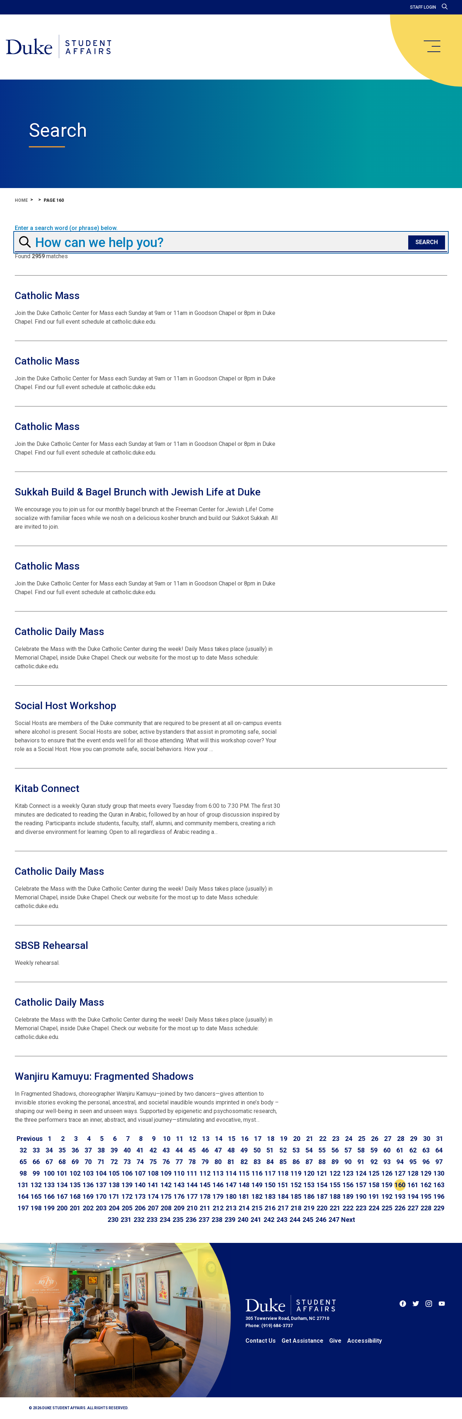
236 (191, 1219)
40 (127, 1150)
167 (62, 1196)
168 (75, 1196)
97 (439, 1162)
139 (127, 1185)
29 (413, 1138)
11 (179, 1138)
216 (270, 1208)
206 (140, 1208)
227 (412, 1208)
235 (178, 1219)
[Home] (58, 47)
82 (244, 1162)
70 (88, 1162)
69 (75, 1162)
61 (400, 1150)
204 (114, 1208)
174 (153, 1196)
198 (36, 1208)
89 (335, 1162)
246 (320, 1219)
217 (283, 1208)
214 (244, 1208)
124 (361, 1173)
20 (296, 1138)
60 (387, 1150)
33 (36, 1150)
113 (218, 1173)
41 (140, 1150)
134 (62, 1185)
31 (439, 1138)
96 (426, 1162)
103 (88, 1173)
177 (192, 1196)
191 (374, 1196)
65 (23, 1162)
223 (361, 1208)
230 (113, 1219)
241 (255, 1219)
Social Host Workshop (65, 706)
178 (205, 1196)
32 (23, 1150)
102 (75, 1173)
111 (192, 1173)
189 (348, 1196)
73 (127, 1162)
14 (218, 1138)
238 (217, 1219)
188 (335, 1196)
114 (231, 1173)
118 (283, 1173)
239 (230, 1219)
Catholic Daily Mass (59, 632)
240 (242, 1219)
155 (335, 1185)
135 (75, 1185)
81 (231, 1162)
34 (49, 1150)
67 (49, 1162)
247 (333, 1219)
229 (438, 1208)
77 (179, 1162)
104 (101, 1173)
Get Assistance (302, 1340)
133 (49, 1185)
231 (126, 1219)
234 (165, 1219)
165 (36, 1196)
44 (179, 1150)
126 (387, 1173)
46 (205, 1150)
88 (322, 1162)
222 (348, 1208)
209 (179, 1208)
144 (192, 1185)
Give (335, 1340)
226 (400, 1208)
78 (192, 1162)
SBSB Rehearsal (51, 945)
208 (166, 1208)
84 (270, 1162)
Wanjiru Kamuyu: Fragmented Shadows (104, 1076)
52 (283, 1150)
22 (322, 1138)
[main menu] (431, 46)
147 (231, 1185)
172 (127, 1196)
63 (426, 1150)
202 (88, 1208)
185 (296, 1196)
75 (153, 1162)
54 (309, 1150)
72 (114, 1162)
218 (296, 1208)
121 (322, 1173)
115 (244, 1173)
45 (192, 1150)
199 (49, 1208)
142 (166, 1185)
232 (139, 1219)
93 (387, 1162)
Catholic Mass (47, 296)
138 (114, 1185)
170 (101, 1196)
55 (322, 1150)
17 (257, 1138)
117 (270, 1173)
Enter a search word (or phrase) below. (66, 228)
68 (62, 1162)
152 (296, 1185)
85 (283, 1162)
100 (49, 1173)
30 (426, 1138)
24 (348, 1138)
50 (257, 1150)
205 (127, 1208)
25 (361, 1138)
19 (283, 1138)
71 (101, 1162)
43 (166, 1150)
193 (400, 1196)
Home (21, 200)
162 (425, 1185)
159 (387, 1185)
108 (153, 1173)
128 (412, 1173)
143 (179, 1185)
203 (101, 1208)
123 (348, 1173)
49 (244, 1150)
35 (62, 1150)
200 (62, 1208)
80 (218, 1162)
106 (127, 1173)
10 (166, 1138)
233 (152, 1219)
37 (88, 1150)
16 (244, 1138)
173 (140, 1196)
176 (179, 1196)
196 (438, 1196)
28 (400, 1138)
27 (387, 1138)
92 (374, 1162)
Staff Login (423, 7)
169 (88, 1196)
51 (270, 1150)
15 (231, 1138)
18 (270, 1138)
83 (257, 1162)
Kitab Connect (47, 788)
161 (412, 1185)
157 (361, 1185)
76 (166, 1162)
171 (114, 1196)
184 (283, 1196)
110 (179, 1173)
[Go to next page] (348, 1220)
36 (75, 1150)
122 (335, 1173)
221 (335, 1208)
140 (140, 1185)
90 (348, 1162)
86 (296, 1162)
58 (361, 1150)
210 (192, 1208)
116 (257, 1173)
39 (114, 1150)
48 (231, 1150)
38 (101, 1150)
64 (439, 1150)
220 (322, 1208)
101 (62, 1173)
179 (218, 1196)
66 (36, 1162)
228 (425, 1208)
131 (23, 1185)
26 (374, 1138)
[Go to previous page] (30, 1139)
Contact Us (260, 1340)
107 (140, 1173)
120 (309, 1173)
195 (425, 1196)
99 (36, 1173)
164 (23, 1196)
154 (322, 1185)
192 (387, 1196)
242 (268, 1219)
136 (88, 1185)
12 (192, 1138)
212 (218, 1208)
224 (374, 1208)
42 (153, 1150)
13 (205, 1138)
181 (244, 1196)
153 (309, 1185)
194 (412, 1196)
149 (257, 1185)
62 (413, 1150)
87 (309, 1162)
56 (335, 1150)
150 (270, 1185)
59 (374, 1150)
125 (374, 1173)
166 (49, 1196)
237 (204, 1219)
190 (361, 1196)
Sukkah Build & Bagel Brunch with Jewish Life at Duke (138, 492)
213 (231, 1208)
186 (309, 1196)
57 (348, 1150)
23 (335, 1138)
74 (140, 1162)
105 (114, 1173)
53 (296, 1150)
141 (153, 1185)
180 (231, 1196)
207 (153, 1208)
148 (244, 1185)
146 (218, 1185)
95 (413, 1162)
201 (75, 1208)
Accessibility (364, 1340)
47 (218, 1150)
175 (166, 1196)
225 (387, 1208)
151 (283, 1185)
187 (322, 1196)
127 (400, 1173)
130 (438, 1173)
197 (23, 1208)
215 (257, 1208)
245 (307, 1219)
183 (270, 1196)
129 (425, 1173)
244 (294, 1219)
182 (257, 1196)
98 (23, 1173)
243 (281, 1219)
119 (296, 1173)
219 (309, 1208)
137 (101, 1185)
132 (36, 1185)
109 (166, 1173)
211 (205, 1208)
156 (348, 1185)
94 (400, 1162)
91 (361, 1162)
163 (438, 1185)
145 (205, 1185)
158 (374, 1185)
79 (205, 1162)
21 (309, 1138)
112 (205, 1173)
